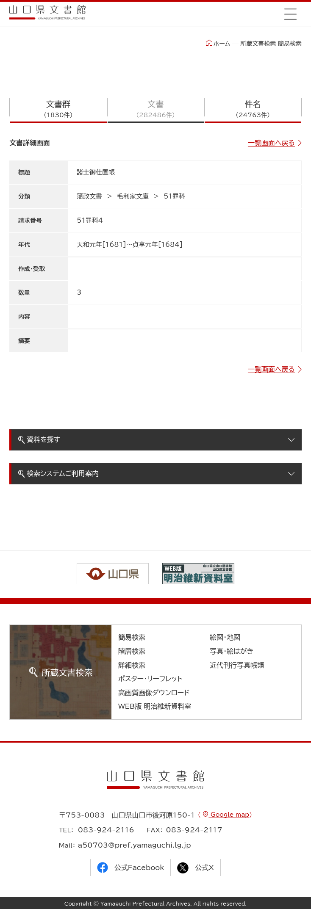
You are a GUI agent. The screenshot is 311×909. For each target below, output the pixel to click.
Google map (228, 815)
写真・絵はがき (232, 651)
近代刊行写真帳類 (237, 665)
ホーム (218, 43)
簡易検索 (131, 637)
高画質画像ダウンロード (154, 692)
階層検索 (131, 651)
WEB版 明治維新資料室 (155, 706)
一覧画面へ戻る (271, 142)
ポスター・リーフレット (150, 678)
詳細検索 (131, 665)
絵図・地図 (225, 637)
